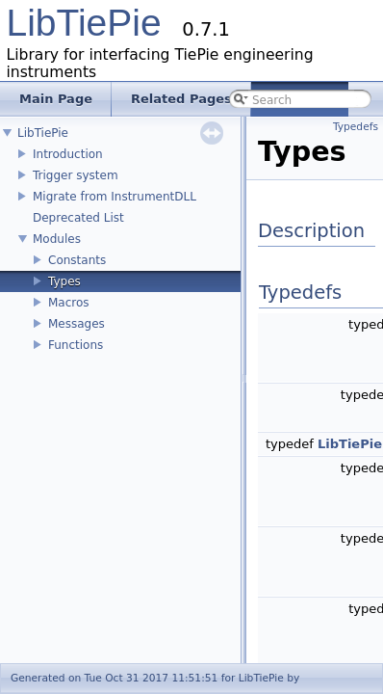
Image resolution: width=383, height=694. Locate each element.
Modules (57, 239)
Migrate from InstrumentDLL (114, 196)
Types (64, 281)
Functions (75, 345)
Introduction (68, 154)
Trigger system (75, 175)
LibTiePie (84, 22)
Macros (68, 302)
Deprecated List (78, 218)
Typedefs (355, 126)
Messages (76, 324)
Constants (77, 260)
